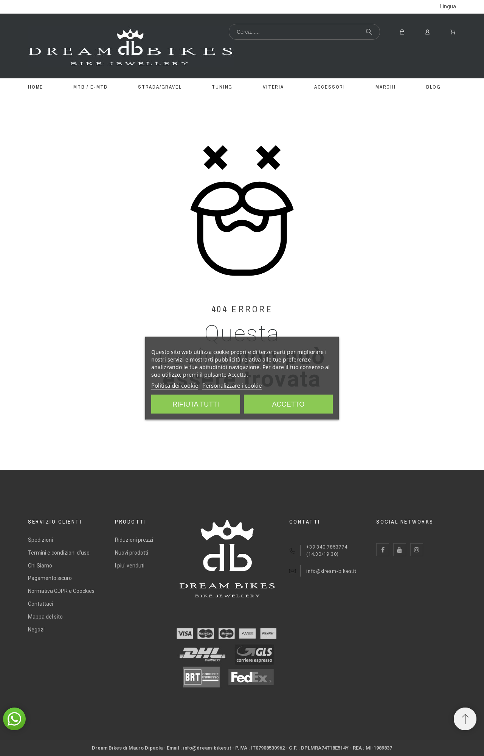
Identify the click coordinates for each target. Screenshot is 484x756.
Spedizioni (40, 540)
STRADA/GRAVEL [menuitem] (160, 87)
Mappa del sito (45, 617)
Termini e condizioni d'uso (59, 553)
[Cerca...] (304, 32)
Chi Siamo (40, 566)
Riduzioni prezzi (134, 540)
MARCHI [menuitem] (385, 87)
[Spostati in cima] (465, 719)
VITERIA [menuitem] (273, 87)
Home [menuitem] (35, 87)
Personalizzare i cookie (232, 385)
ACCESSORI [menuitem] (329, 87)
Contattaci (40, 604)
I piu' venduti (129, 566)
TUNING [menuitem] (222, 87)
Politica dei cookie (174, 385)
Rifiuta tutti (195, 404)
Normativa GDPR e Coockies (61, 591)
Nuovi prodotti (131, 553)
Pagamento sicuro (50, 578)
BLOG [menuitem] (433, 87)
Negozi (36, 630)
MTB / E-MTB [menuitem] (90, 87)
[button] (14, 719)
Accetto (288, 404)
